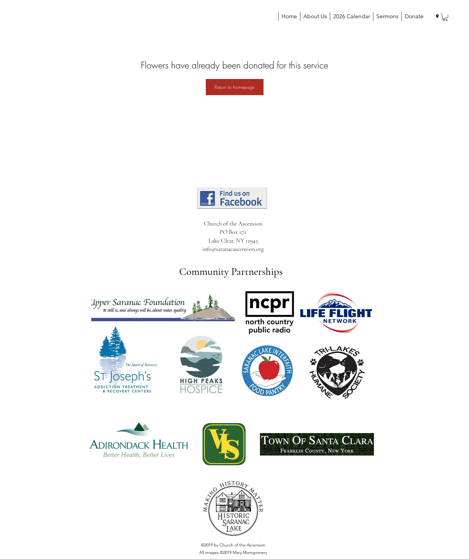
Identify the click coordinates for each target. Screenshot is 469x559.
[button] (445, 17)
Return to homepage (235, 87)
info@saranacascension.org (233, 249)
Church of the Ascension (233, 223)
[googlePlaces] (437, 16)
